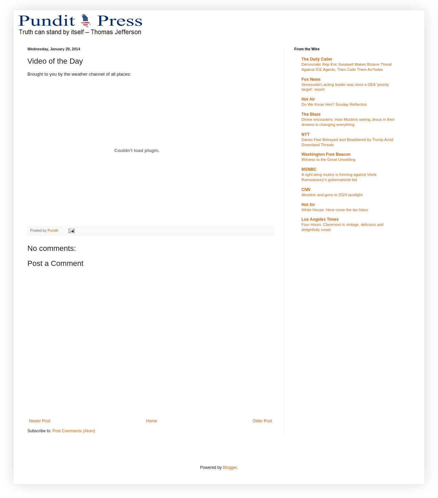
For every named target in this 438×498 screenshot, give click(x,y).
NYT (305, 134)
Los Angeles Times (320, 219)
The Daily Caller (316, 59)
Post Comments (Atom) (73, 431)
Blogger (230, 467)
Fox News (311, 79)
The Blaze (311, 114)
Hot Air (308, 99)
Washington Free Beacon (326, 154)
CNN (305, 189)
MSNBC (309, 169)
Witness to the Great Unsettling (328, 159)
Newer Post (39, 421)
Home (151, 421)
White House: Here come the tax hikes (334, 210)
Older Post (262, 421)
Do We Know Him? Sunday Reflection (334, 104)
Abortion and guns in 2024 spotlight (332, 195)
